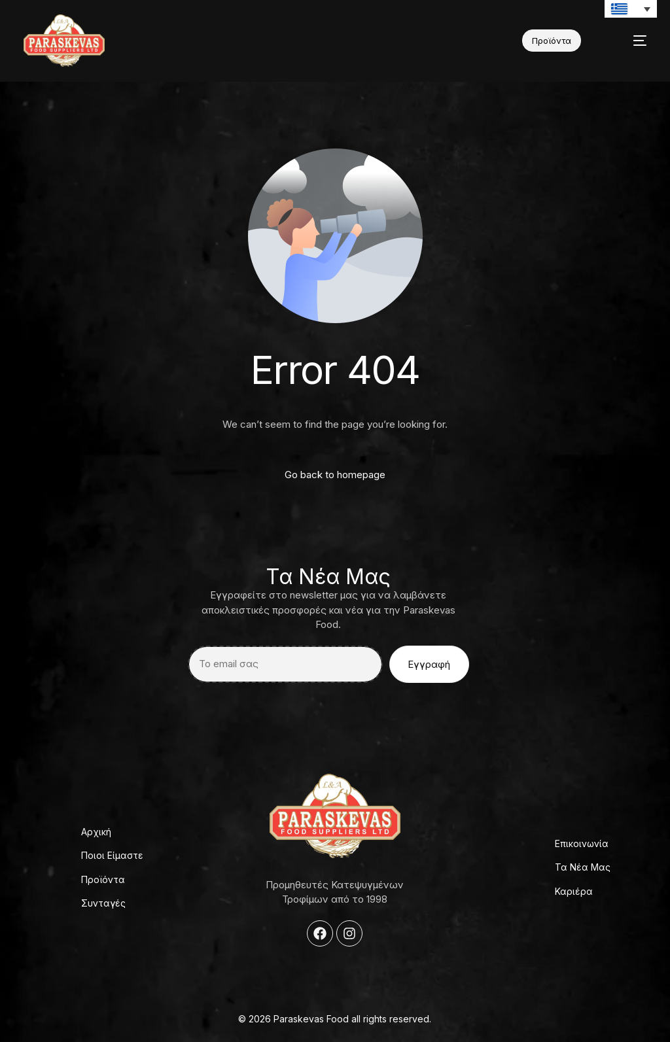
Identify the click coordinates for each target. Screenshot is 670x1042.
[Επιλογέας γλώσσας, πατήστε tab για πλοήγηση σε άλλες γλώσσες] (631, 9)
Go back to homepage (335, 474)
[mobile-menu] (628, 40)
